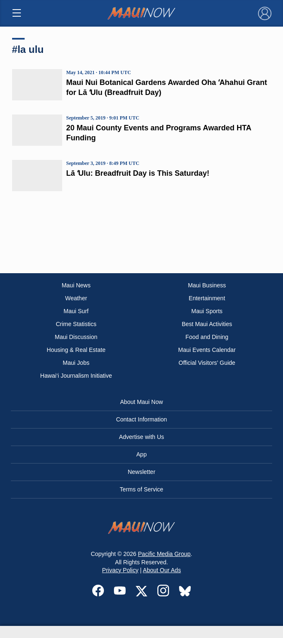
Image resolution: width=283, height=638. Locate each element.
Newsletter (141, 472)
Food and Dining (206, 337)
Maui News (76, 285)
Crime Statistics (76, 324)
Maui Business (207, 285)
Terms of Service (141, 489)
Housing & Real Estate (76, 349)
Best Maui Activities (207, 324)
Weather (76, 298)
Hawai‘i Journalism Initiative (76, 375)
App (141, 454)
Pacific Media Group (164, 554)
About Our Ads (162, 570)
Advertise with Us (141, 437)
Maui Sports (206, 311)
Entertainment (207, 298)
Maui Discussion (76, 337)
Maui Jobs (76, 362)
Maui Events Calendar (207, 349)
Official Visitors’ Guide (207, 362)
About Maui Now (141, 402)
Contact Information (141, 419)
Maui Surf (75, 311)
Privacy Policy (120, 570)
